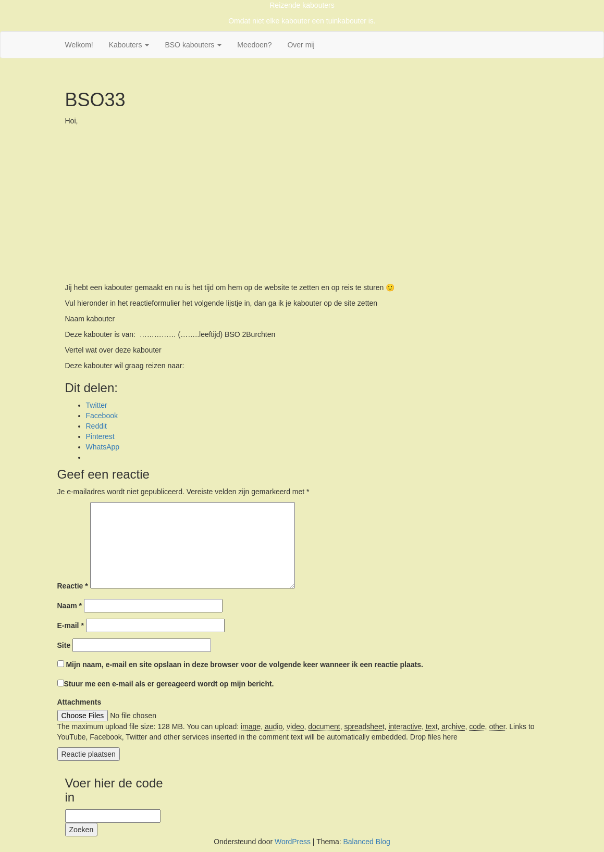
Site (64, 645)
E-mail (70, 625)
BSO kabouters (193, 45)
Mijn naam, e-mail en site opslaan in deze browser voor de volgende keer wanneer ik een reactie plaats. (244, 664)
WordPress (293, 841)
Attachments (79, 702)
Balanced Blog (366, 841)
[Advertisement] (302, 204)
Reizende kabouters (302, 5)
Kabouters (129, 45)
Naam (69, 606)
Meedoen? (254, 45)
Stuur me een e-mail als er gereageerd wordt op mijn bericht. (165, 684)
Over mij (300, 45)
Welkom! (79, 45)
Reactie (72, 586)
